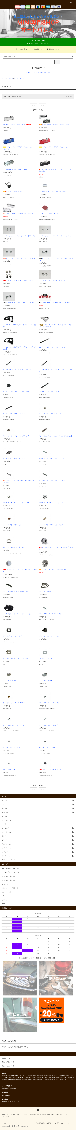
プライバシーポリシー (52, 1114)
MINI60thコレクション (8, 876)
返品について (27, 1114)
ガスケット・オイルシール (10, 888)
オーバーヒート (30, 72)
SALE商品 (47, 72)
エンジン (10, 78)
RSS (3, 1116)
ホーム (4, 78)
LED (3, 896)
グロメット (5, 900)
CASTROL (5, 884)
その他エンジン (19, 78)
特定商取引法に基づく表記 (39, 1114)
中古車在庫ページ (23, 49)
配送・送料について (18, 1114)
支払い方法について (7, 1114)
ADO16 (4, 904)
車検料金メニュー (53, 49)
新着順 (19, 96)
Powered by (15, 1126)
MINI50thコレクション (8, 880)
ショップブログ (63, 1114)
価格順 (14, 96)
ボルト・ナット (6, 892)
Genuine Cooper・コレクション (11, 868)
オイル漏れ (39, 72)
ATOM (7, 1116)
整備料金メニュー (38, 49)
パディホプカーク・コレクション (12, 872)
